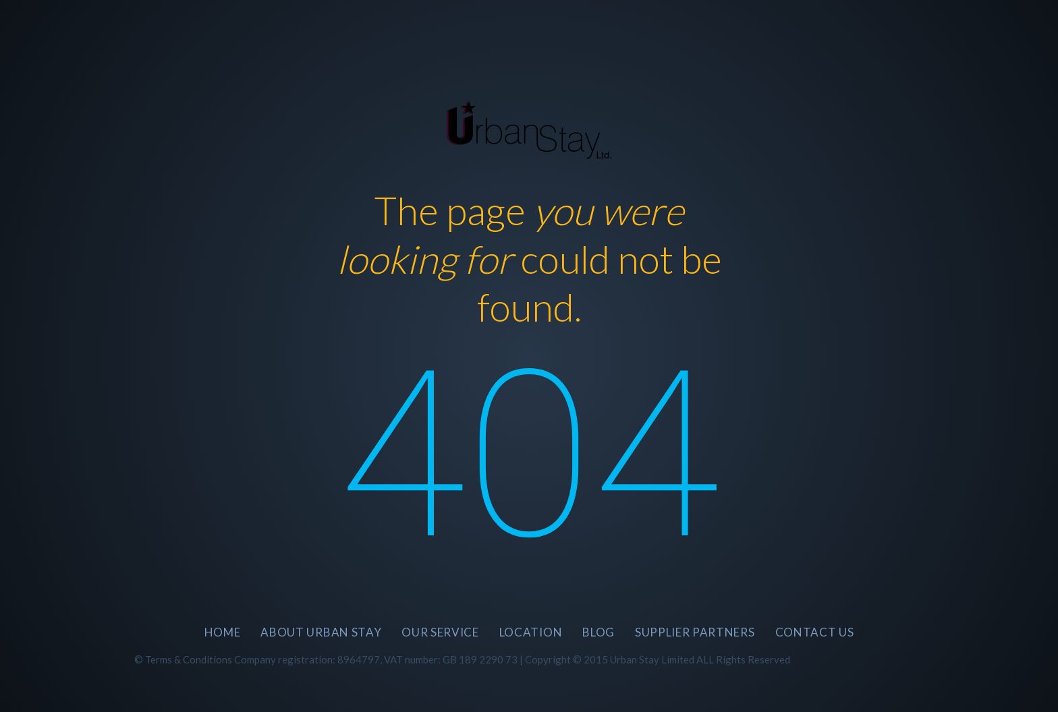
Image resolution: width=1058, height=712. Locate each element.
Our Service (439, 632)
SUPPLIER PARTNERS (695, 632)
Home (222, 632)
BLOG (598, 632)
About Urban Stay (320, 632)
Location (530, 632)
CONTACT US (814, 632)
